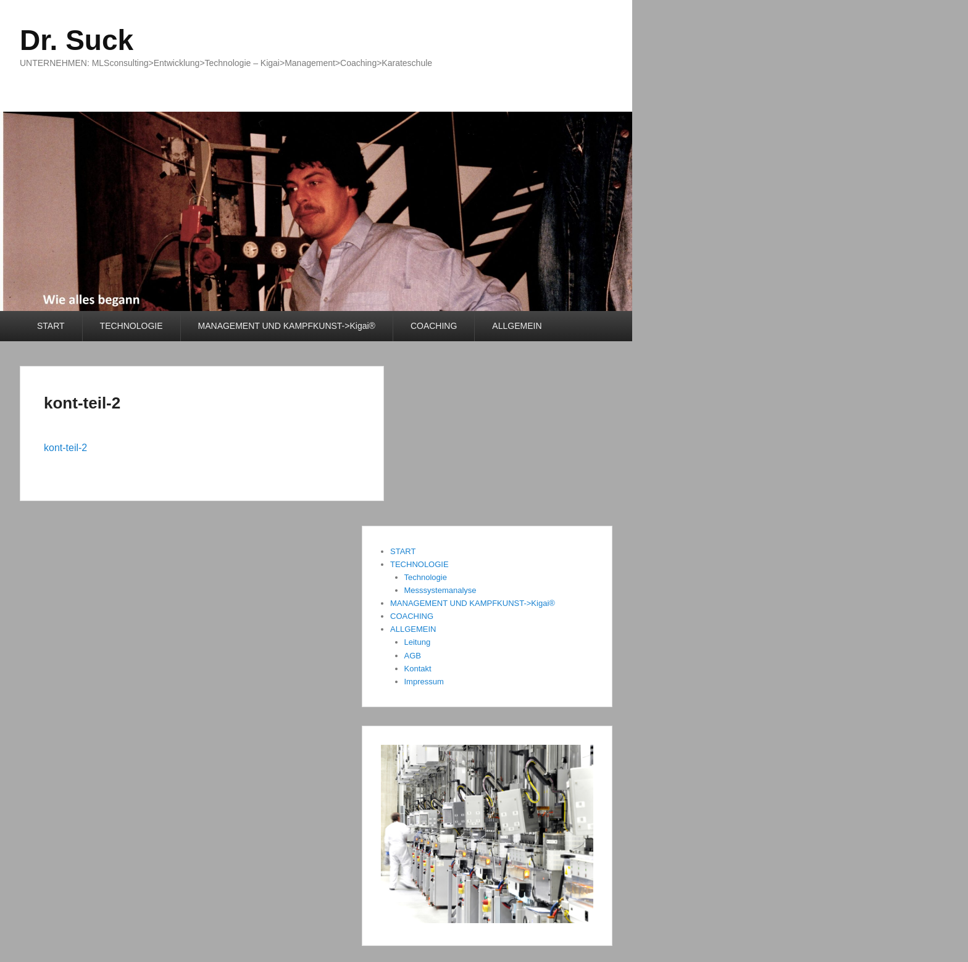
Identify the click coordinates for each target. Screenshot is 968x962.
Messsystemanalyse (440, 590)
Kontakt (418, 668)
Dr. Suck (76, 40)
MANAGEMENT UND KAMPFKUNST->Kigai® (286, 326)
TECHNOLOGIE (131, 326)
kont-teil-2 (82, 403)
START (51, 326)
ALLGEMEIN (516, 326)
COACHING (434, 326)
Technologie (425, 577)
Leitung (417, 642)
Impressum (424, 681)
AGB (412, 655)
